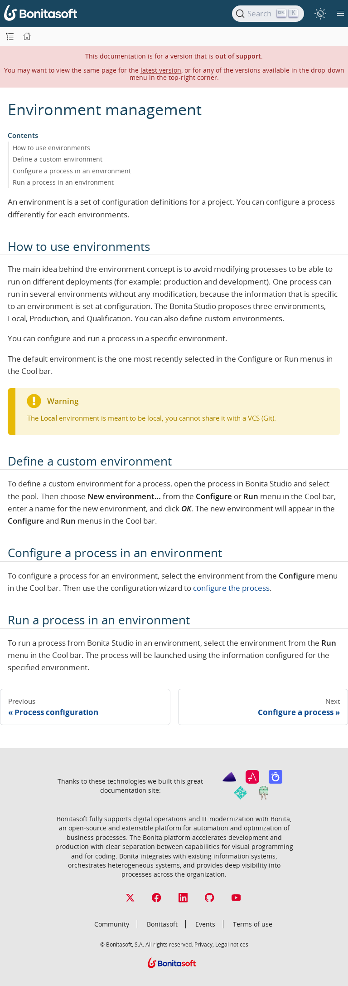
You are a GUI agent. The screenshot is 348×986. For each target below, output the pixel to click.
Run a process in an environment (63, 182)
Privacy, (204, 944)
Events (205, 924)
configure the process (231, 588)
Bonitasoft (162, 924)
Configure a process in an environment (72, 171)
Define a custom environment (57, 159)
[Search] (268, 13)
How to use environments (51, 147)
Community (111, 924)
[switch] (320, 13)
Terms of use (252, 924)
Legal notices (231, 944)
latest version (160, 70)
